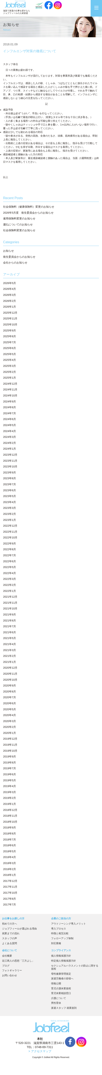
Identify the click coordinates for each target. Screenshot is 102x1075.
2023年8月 (9, 478)
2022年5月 (9, 567)
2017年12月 (10, 880)
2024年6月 (9, 419)
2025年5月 (9, 354)
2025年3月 (9, 365)
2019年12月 (10, 738)
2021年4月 (9, 644)
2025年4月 (9, 359)
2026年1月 (9, 306)
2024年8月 (9, 407)
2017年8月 (9, 898)
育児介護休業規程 (61, 988)
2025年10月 (10, 324)
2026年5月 (9, 283)
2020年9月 (9, 685)
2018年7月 (9, 839)
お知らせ (8, 250)
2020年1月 (9, 732)
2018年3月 (9, 863)
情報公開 (56, 983)
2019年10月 (10, 750)
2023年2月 (9, 513)
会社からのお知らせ (15, 262)
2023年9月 (9, 472)
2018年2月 (9, 869)
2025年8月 (9, 336)
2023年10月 (10, 466)
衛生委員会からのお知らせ (19, 256)
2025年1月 (9, 377)
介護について (58, 998)
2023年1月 (9, 519)
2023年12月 (10, 454)
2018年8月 (9, 833)
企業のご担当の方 (61, 918)
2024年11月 (10, 389)
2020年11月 (10, 673)
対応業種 (56, 943)
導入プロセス (58, 928)
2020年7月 (9, 697)
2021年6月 (9, 632)
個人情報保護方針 (61, 955)
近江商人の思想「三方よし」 (18, 960)
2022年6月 (9, 561)
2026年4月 (9, 288)
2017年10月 (10, 892)
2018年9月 (9, 827)
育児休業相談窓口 (61, 993)
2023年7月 (9, 484)
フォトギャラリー (12, 970)
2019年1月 (9, 803)
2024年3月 (9, 436)
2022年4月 (9, 573)
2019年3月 (9, 792)
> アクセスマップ (40, 1051)
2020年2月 (9, 726)
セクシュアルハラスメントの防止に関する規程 (74, 967)
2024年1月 (9, 448)
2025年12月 (10, 312)
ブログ (6, 965)
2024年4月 (9, 431)
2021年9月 (9, 614)
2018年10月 (10, 821)
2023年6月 (9, 490)
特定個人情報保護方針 (63, 960)
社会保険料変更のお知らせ (19, 230)
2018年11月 (10, 815)
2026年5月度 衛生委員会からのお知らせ (28, 212)
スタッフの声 (9, 938)
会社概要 (7, 955)
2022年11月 (10, 531)
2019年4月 (9, 786)
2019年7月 (9, 768)
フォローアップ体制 (62, 938)
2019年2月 (9, 797)
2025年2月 (9, 371)
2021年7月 (9, 626)
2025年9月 (9, 330)
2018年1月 (9, 874)
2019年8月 (9, 762)
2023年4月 (9, 502)
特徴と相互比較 (59, 933)
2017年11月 (10, 886)
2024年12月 (10, 383)
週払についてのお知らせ (18, 224)
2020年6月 (9, 703)
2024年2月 (9, 442)
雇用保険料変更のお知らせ (19, 218)
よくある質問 (9, 943)
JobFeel (15, 4)
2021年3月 (9, 650)
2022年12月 (10, 525)
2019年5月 (9, 780)
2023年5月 (9, 496)
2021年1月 (9, 661)
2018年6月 (9, 845)
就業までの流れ (10, 933)
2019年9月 (9, 756)
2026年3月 (9, 294)
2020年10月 (10, 679)
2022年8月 (9, 549)
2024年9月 (9, 401)
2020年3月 (9, 721)
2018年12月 (10, 809)
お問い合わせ (9, 975)
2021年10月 (10, 608)
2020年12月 (10, 667)
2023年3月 (9, 507)
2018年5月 (9, 851)
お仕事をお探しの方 (13, 918)
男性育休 (56, 1003)
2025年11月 (10, 318)
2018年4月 (9, 857)
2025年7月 (9, 342)
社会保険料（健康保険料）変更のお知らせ (28, 206)
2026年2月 (9, 300)
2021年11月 (10, 602)
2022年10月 (10, 537)
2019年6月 (9, 774)
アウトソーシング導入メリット (68, 923)
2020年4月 (9, 715)
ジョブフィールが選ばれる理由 (19, 928)
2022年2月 (9, 584)
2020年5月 (9, 709)
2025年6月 (9, 348)
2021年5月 (9, 638)
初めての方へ (9, 923)
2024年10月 (10, 395)
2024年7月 (9, 413)
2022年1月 (9, 590)
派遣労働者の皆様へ (62, 978)
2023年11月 (10, 460)
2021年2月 (9, 655)
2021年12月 (10, 596)
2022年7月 (9, 555)
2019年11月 (10, 744)
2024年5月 (9, 425)
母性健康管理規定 (61, 973)
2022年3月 (9, 578)
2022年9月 (9, 543)
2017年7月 (9, 904)
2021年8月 (9, 620)
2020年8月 (9, 691)
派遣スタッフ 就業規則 (64, 1007)
